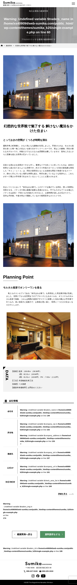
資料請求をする (52, 534)
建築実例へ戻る (24, 534)
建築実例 (9, 46)
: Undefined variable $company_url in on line (46, 469)
